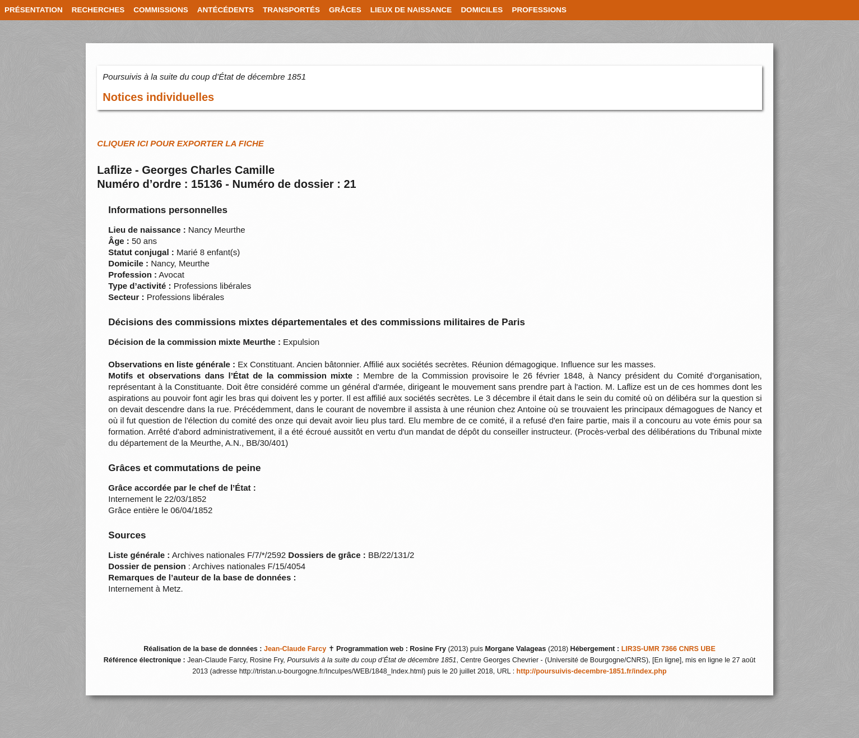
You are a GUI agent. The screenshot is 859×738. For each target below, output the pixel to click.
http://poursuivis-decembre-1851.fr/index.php (592, 671)
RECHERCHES (98, 10)
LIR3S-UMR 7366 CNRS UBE (668, 649)
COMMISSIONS (160, 10)
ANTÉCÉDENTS (225, 10)
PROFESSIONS (539, 10)
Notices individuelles (158, 97)
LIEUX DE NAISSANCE (411, 10)
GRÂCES (345, 10)
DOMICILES (482, 10)
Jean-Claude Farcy (295, 649)
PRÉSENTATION (33, 10)
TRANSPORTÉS (291, 10)
